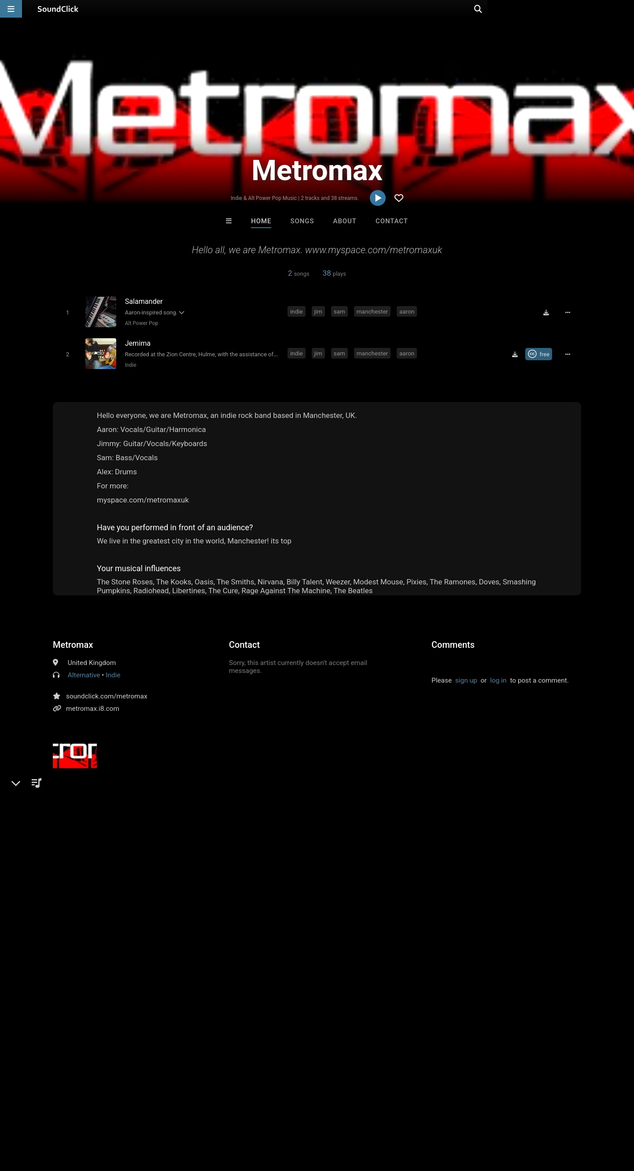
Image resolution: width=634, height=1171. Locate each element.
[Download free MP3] (548, 312)
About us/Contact (78, 1119)
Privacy (210, 1119)
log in (498, 679)
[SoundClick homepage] (58, 9)
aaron (408, 311)
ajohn (231, 838)
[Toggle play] (65, 312)
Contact (392, 221)
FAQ (37, 1119)
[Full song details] (570, 312)
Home (261, 221)
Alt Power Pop (140, 323)
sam (340, 311)
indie (297, 311)
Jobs (120, 1119)
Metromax (73, 643)
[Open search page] (625, 9)
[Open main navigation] (11, 9)
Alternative (84, 673)
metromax (199, 838)
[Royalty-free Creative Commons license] (541, 352)
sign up (466, 679)
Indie (129, 363)
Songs (302, 221)
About (345, 221)
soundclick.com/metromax (106, 694)
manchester (373, 311)
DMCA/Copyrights (163, 1119)
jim (320, 311)
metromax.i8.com (92, 707)
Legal (237, 1119)
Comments (453, 643)
